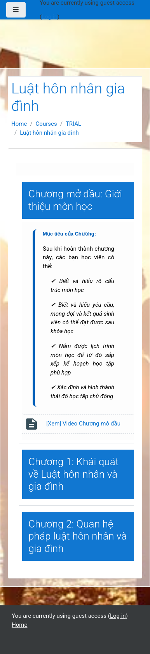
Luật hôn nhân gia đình (49, 132)
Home (19, 123)
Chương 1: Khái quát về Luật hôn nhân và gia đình (73, 474)
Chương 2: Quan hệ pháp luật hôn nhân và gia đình (77, 536)
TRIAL (73, 123)
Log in (50, 16)
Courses (46, 123)
